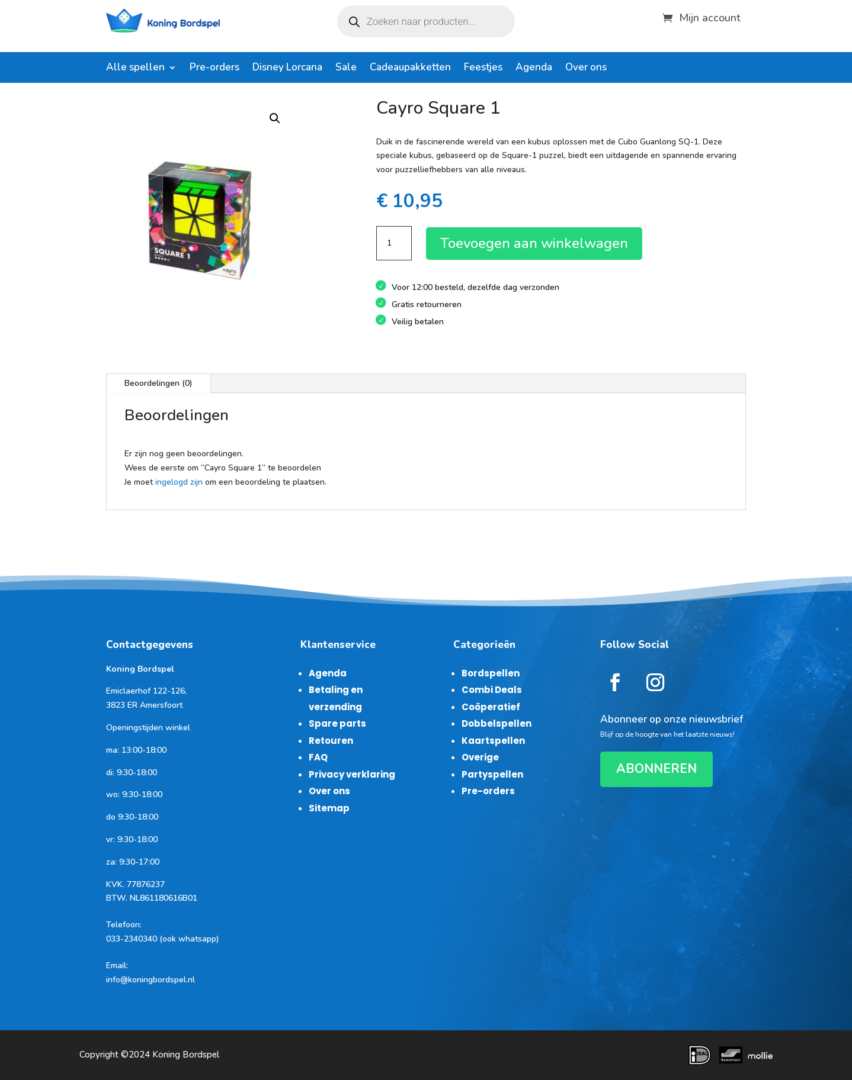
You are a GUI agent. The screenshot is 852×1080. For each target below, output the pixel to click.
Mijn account (710, 16)
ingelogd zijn (179, 482)
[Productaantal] (394, 243)
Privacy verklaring (352, 774)
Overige (480, 757)
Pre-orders (214, 68)
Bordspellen (491, 673)
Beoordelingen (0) (158, 383)
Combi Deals (492, 690)
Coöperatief (491, 707)
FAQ (318, 757)
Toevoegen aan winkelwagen (534, 243)
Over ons (586, 68)
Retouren (331, 740)
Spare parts (337, 723)
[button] (275, 118)
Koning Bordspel (185, 1054)
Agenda (533, 68)
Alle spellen (135, 68)
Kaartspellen (493, 740)
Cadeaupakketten (410, 68)
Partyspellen (492, 774)
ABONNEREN (656, 768)
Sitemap (329, 808)
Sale (346, 68)
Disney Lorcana (287, 68)
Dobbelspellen (496, 723)
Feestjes (483, 68)
